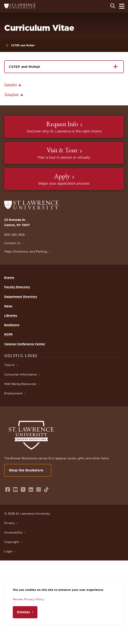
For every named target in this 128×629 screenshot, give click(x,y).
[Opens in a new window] (7, 489)
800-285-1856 (14, 234)
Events (9, 277)
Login (8, 551)
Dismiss (23, 612)
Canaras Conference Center (24, 344)
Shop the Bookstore (26, 470)
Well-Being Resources (20, 384)
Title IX (9, 365)
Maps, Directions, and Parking (25, 251)
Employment (13, 393)
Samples (10, 84)
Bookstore (11, 325)
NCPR (8, 334)
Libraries (10, 315)
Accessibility (13, 532)
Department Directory (20, 296)
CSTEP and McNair (23, 45)
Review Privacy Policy (28, 599)
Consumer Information (20, 374)
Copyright (11, 542)
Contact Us (12, 243)
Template (11, 94)
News (8, 306)
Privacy (9, 523)
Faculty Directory (17, 287)
